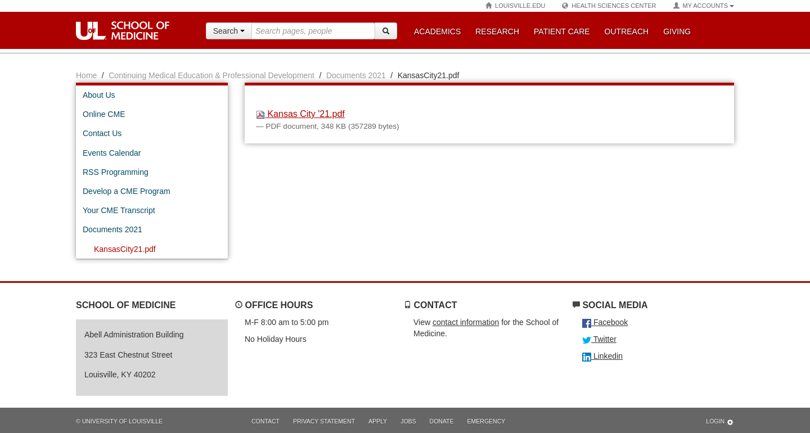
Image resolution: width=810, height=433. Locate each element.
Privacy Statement (324, 421)
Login (720, 422)
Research (497, 31)
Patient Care (562, 31)
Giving (677, 31)
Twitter (599, 339)
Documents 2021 (356, 75)
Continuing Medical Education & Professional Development (211, 75)
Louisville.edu (515, 6)
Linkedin (602, 355)
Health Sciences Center (609, 6)
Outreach (627, 31)
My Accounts (703, 6)
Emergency (486, 421)
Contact (265, 421)
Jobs (408, 421)
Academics (437, 31)
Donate (442, 421)
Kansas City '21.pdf (300, 114)
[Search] (386, 30)
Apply (377, 421)
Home (86, 75)
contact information (466, 322)
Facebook (605, 322)
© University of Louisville (119, 421)
